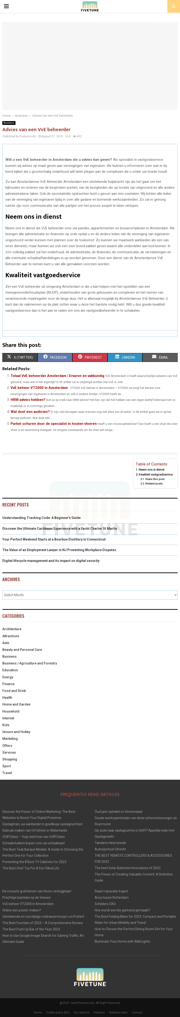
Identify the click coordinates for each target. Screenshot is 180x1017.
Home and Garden (16, 704)
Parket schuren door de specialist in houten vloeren (54, 424)
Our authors (81, 1012)
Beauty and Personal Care (22, 650)
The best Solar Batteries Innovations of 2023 (128, 868)
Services (9, 752)
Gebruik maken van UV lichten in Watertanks (34, 830)
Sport (6, 766)
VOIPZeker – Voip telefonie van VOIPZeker (33, 837)
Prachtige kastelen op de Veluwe (26, 897)
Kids (5, 725)
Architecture (11, 629)
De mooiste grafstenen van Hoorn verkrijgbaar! (36, 891)
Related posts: (154, 483)
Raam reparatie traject (111, 891)
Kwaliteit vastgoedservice (156, 474)
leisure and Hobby (16, 732)
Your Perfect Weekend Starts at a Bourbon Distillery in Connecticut (54, 539)
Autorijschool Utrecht (110, 849)
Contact (137, 1012)
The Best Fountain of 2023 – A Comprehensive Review (42, 923)
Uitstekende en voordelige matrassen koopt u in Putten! (43, 916)
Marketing (10, 739)
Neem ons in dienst (152, 469)
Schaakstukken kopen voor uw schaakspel (33, 843)
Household (10, 711)
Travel (7, 773)
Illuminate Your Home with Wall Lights (122, 941)
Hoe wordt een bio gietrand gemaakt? (122, 910)
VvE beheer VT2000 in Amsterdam (39, 388)
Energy (7, 677)
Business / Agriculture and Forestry (29, 663)
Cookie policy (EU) (57, 1012)
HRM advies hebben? (28, 400)
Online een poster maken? (21, 910)
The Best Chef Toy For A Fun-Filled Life (30, 868)
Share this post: (155, 479)
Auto (5, 643)
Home (38, 1012)
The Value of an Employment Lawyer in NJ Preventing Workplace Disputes (59, 550)
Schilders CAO (105, 904)
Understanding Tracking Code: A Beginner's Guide (41, 518)
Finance (8, 684)
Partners (99, 1012)
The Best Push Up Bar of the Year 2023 (31, 929)
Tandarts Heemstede (110, 843)
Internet (8, 718)
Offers (7, 746)
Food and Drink (14, 691)
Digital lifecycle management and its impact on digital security (50, 561)
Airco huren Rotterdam (112, 897)
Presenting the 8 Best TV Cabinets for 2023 (34, 862)
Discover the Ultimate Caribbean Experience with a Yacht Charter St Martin (59, 528)
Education (10, 670)
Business (9, 123)
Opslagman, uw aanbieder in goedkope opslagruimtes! (42, 824)
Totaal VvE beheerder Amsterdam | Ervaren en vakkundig (57, 376)
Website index (118, 1012)
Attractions (10, 636)
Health (7, 697)
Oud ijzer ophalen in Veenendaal (118, 812)
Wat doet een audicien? (30, 412)
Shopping (9, 759)
